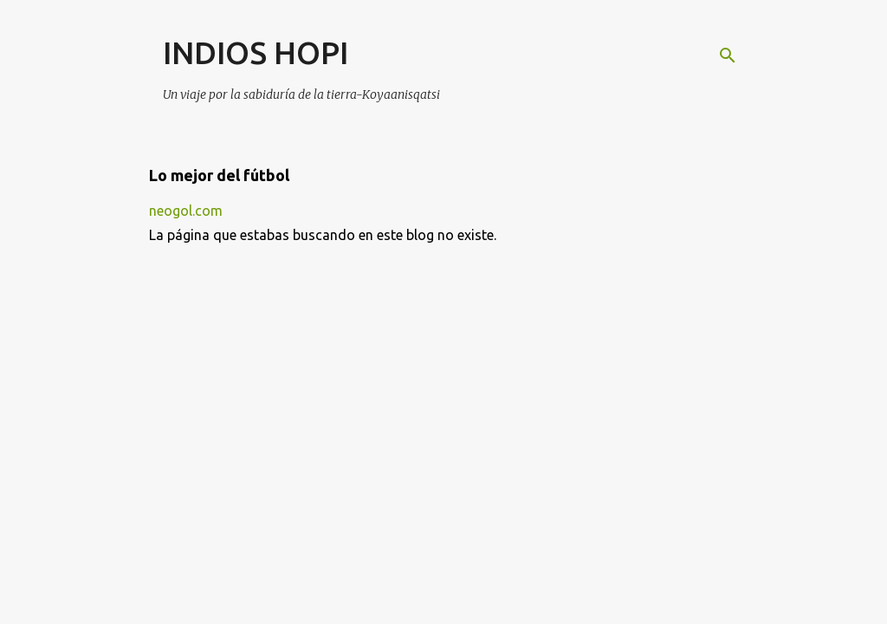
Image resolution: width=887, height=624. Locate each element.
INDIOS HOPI (255, 52)
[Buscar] (727, 55)
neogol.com (186, 210)
